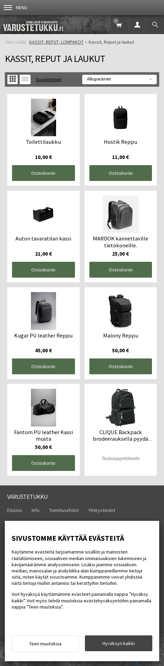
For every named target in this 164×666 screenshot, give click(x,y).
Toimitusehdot (64, 510)
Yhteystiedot (101, 510)
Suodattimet (49, 79)
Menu (15, 7)
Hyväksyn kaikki (118, 643)
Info (36, 510)
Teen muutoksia (45, 644)
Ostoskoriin (43, 173)
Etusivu (14, 510)
